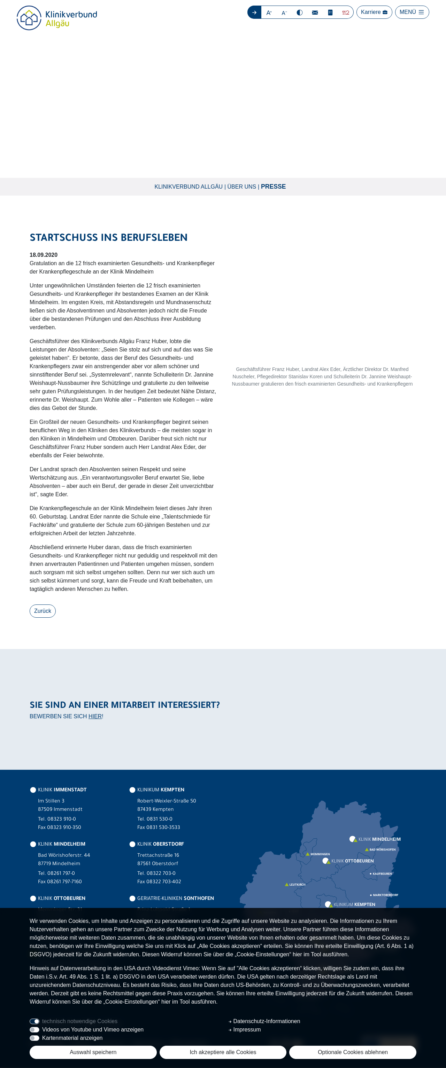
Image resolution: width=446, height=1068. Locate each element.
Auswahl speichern (93, 1052)
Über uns (242, 187)
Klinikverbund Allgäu (189, 187)
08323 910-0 (61, 820)
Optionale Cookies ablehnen (353, 1052)
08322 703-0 (161, 874)
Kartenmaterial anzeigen (72, 1038)
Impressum (244, 1030)
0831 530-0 (159, 820)
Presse (273, 186)
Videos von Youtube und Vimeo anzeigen (93, 1030)
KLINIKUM (156, 791)
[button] (269, 12)
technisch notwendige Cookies (79, 1021)
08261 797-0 (61, 874)
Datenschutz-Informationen (264, 1021)
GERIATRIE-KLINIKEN (171, 899)
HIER (95, 717)
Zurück (42, 611)
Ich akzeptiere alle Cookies (223, 1052)
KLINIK (58, 791)
